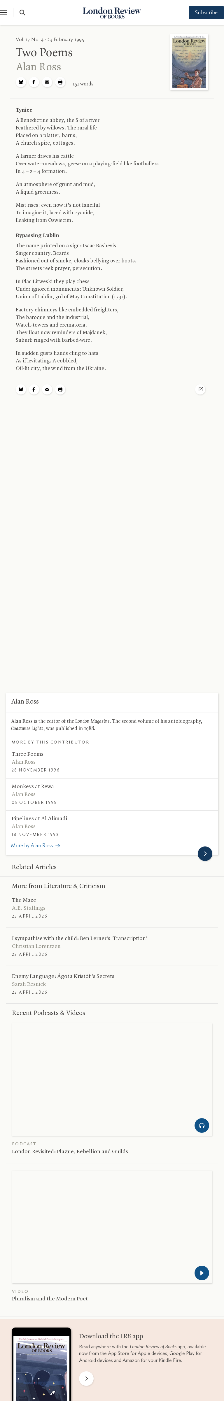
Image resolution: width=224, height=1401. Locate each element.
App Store (118, 1353)
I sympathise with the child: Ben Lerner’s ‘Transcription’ (79, 938)
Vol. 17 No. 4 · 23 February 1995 (50, 39)
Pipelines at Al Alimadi (39, 819)
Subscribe (200, 12)
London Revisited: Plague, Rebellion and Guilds (70, 1152)
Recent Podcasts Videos (48, 1013)
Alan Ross (38, 67)
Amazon (131, 1360)
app (157, 1346)
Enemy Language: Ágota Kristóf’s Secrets (63, 976)
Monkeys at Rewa (33, 787)
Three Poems (27, 754)
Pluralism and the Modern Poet (50, 1299)
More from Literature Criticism (58, 886)
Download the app (111, 1336)
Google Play (182, 1353)
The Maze (24, 900)
